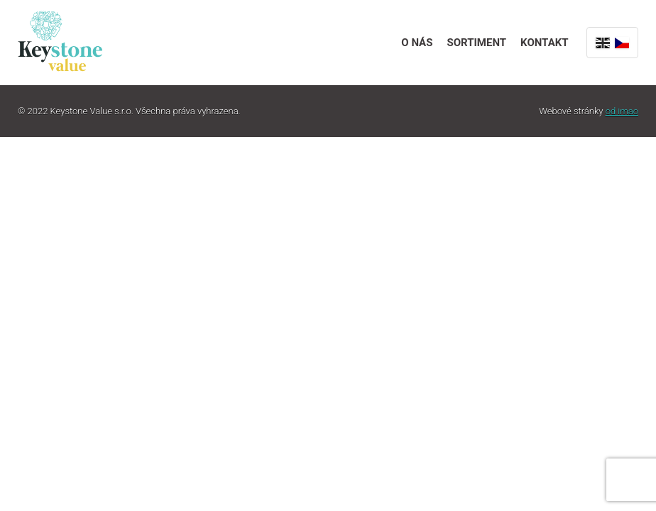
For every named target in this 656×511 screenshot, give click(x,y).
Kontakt (544, 42)
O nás (416, 42)
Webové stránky (588, 111)
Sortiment (476, 42)
